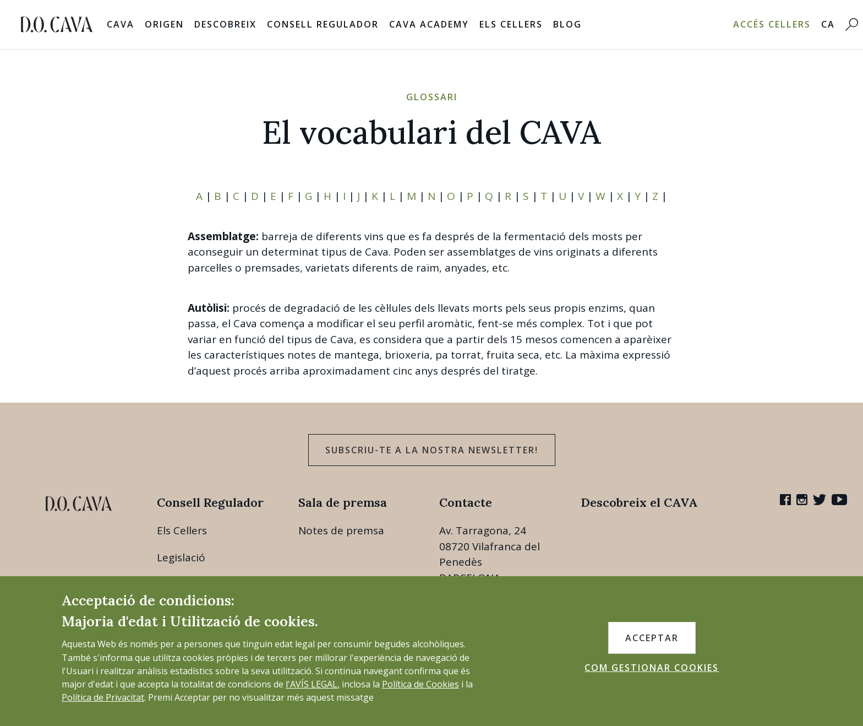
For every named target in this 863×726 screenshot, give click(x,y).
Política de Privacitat (103, 697)
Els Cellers (511, 24)
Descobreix (225, 24)
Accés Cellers (772, 24)
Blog (567, 24)
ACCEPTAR (652, 638)
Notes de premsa (341, 530)
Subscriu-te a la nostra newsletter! (431, 450)
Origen (164, 24)
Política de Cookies (420, 684)
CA (828, 24)
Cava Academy (429, 24)
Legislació (181, 557)
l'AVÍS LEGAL (311, 684)
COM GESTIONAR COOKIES (652, 668)
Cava (120, 24)
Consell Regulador (323, 24)
